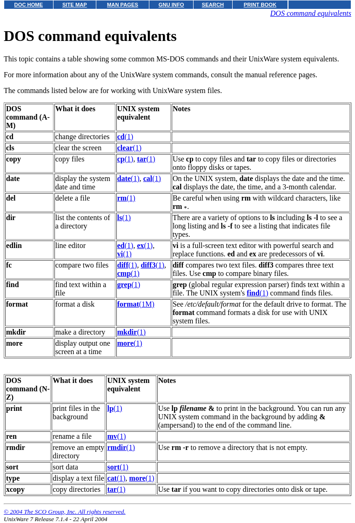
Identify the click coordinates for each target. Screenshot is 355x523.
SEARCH (213, 4)
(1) (125, 137)
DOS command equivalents (310, 13)
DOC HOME (28, 4)
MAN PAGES (122, 4)
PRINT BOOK (260, 4)
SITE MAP (74, 4)
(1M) (135, 304)
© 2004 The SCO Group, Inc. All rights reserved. (65, 511)
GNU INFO (171, 4)
